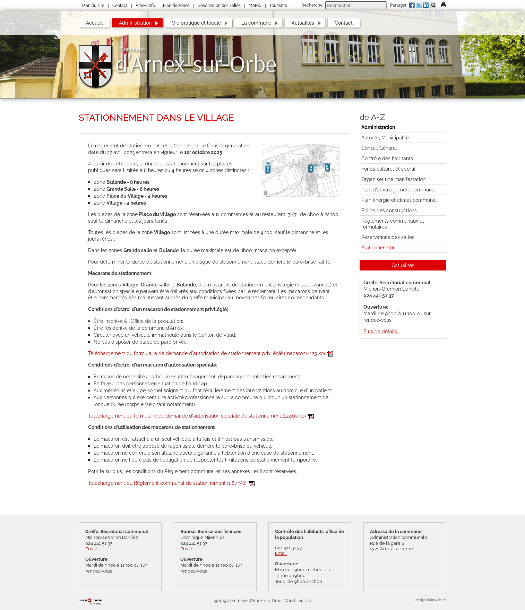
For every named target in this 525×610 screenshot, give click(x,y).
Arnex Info (145, 5)
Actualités (303, 23)
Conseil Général (379, 148)
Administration (135, 23)
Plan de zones (176, 5)
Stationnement (378, 247)
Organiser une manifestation (393, 179)
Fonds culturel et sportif (388, 169)
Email (91, 548)
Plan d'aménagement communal (398, 189)
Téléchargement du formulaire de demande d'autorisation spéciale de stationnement (201, 416)
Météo (255, 5)
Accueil (94, 23)
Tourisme (278, 5)
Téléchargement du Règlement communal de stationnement (171, 483)
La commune (256, 23)
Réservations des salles (387, 237)
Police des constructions (389, 210)
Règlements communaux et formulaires (392, 224)
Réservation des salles (219, 5)
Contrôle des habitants (387, 158)
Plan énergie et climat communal (399, 200)
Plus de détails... (381, 331)
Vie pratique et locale (196, 23)
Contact (120, 5)
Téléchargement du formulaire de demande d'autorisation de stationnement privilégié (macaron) (210, 353)
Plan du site (93, 5)
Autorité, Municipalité (385, 137)
